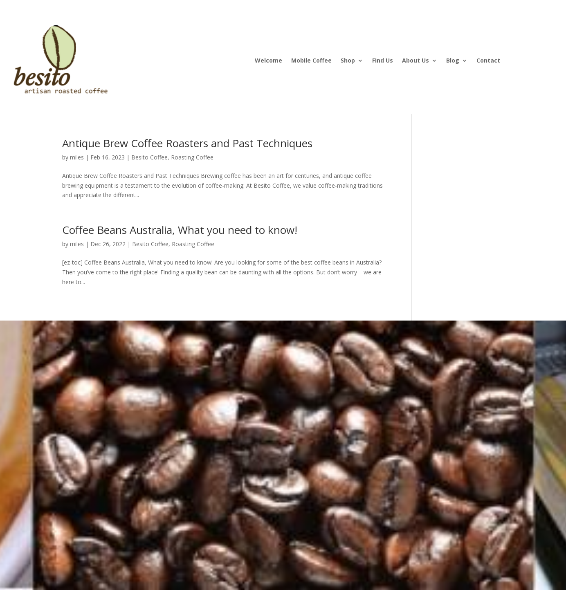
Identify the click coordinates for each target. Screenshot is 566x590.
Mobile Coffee (311, 61)
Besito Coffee (149, 157)
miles (77, 157)
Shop (348, 61)
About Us (415, 61)
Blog (452, 61)
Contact (488, 61)
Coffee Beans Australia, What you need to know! (179, 229)
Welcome (268, 61)
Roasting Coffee (192, 157)
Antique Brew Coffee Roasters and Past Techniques (190, 143)
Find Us (382, 61)
